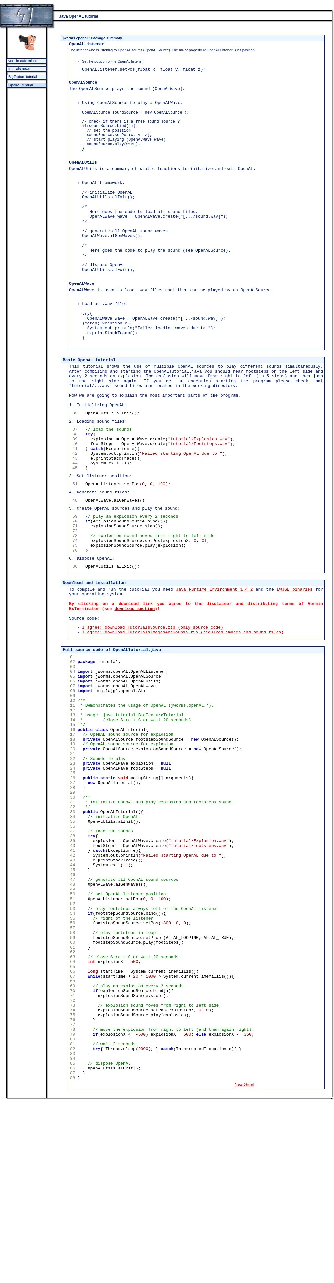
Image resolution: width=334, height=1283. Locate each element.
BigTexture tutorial (22, 77)
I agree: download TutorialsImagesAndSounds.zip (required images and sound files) (183, 728)
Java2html (244, 1266)
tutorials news (19, 69)
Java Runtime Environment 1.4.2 (214, 677)
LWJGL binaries (295, 677)
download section (134, 700)
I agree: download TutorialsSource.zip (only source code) (152, 722)
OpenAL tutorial (20, 85)
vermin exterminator (24, 61)
